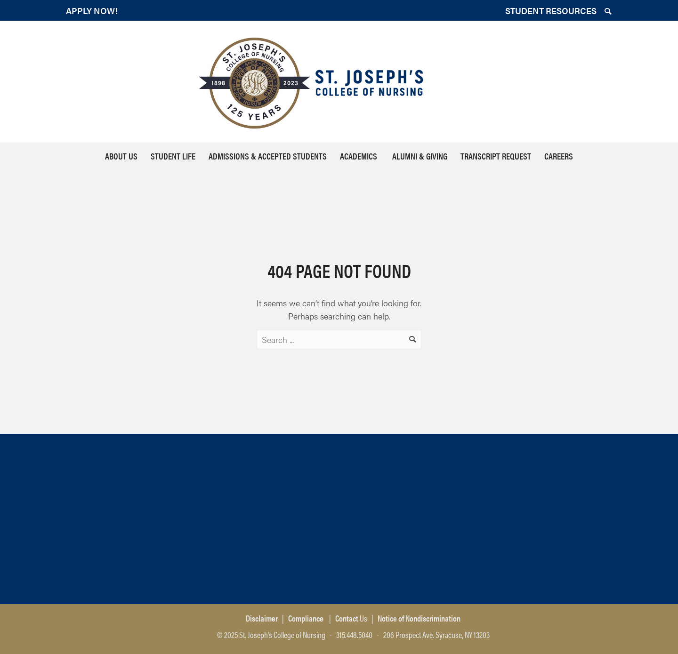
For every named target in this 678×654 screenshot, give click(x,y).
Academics (359, 156)
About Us (121, 156)
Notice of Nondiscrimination (419, 618)
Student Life (173, 156)
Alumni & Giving (419, 156)
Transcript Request (495, 156)
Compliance (305, 618)
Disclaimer (262, 618)
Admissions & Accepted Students (268, 156)
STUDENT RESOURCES (551, 10)
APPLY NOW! (92, 10)
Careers (558, 156)
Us (350, 618)
